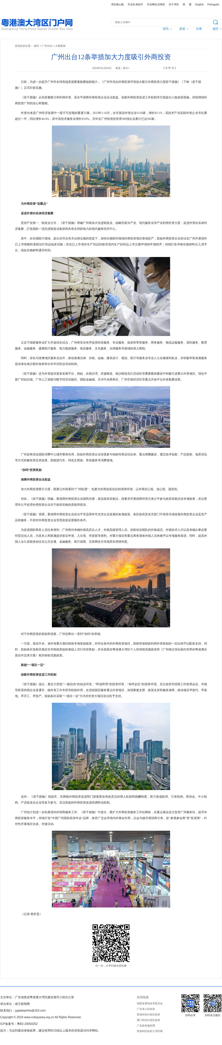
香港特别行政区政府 (148, 1014)
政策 (182, 28)
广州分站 (47, 45)
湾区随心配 (117, 4)
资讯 (166, 28)
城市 (36, 45)
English (199, 4)
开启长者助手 (135, 4)
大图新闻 (60, 45)
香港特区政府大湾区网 (150, 1031)
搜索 (217, 21)
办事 (199, 28)
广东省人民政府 (146, 1008)
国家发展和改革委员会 (150, 1003)
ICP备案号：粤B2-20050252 (19, 1023)
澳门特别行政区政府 (148, 1020)
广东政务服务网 (146, 1025)
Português (213, 4)
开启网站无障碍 (156, 4)
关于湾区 (174, 4)
